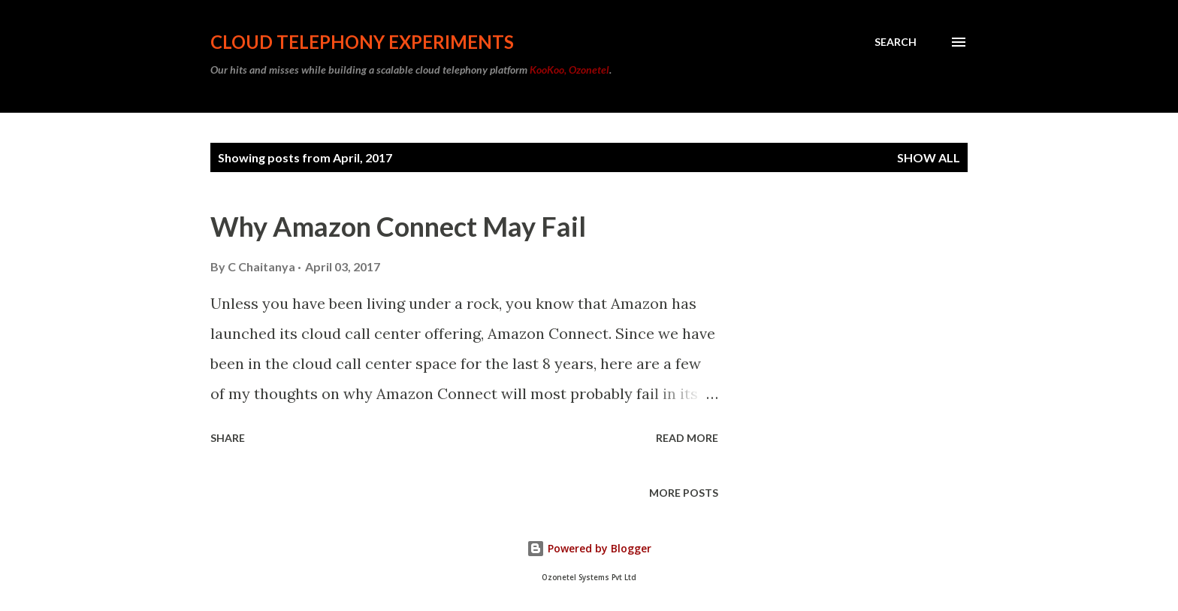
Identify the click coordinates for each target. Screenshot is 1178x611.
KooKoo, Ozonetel (569, 69)
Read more (687, 437)
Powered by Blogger (589, 548)
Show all (928, 157)
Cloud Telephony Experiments (362, 42)
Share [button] (227, 437)
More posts (683, 492)
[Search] (895, 42)
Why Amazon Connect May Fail (398, 226)
